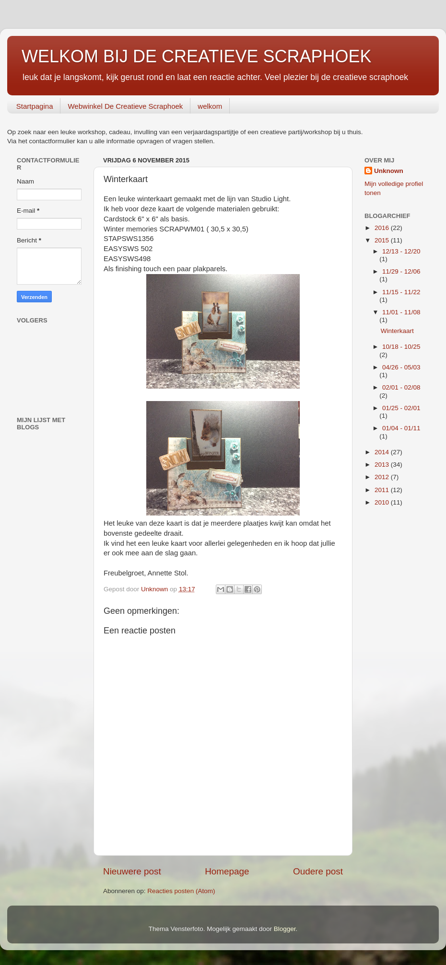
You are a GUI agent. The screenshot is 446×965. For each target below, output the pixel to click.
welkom (210, 106)
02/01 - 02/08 (401, 387)
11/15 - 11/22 (401, 292)
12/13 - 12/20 (401, 251)
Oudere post (318, 871)
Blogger (285, 928)
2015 (383, 240)
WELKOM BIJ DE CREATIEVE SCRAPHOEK (196, 56)
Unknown (388, 170)
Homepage (227, 871)
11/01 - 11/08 (401, 312)
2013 (383, 464)
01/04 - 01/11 (401, 428)
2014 (383, 452)
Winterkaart (397, 330)
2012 (383, 477)
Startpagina (34, 106)
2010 (383, 502)
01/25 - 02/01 (401, 408)
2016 (383, 227)
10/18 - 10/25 (401, 346)
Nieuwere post (132, 871)
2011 (383, 490)
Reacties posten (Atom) (181, 891)
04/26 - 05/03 (401, 367)
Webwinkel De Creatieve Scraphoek (125, 106)
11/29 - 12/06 (401, 271)
